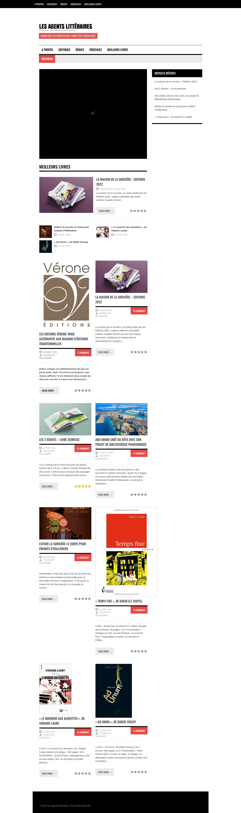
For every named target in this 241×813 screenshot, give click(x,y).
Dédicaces (76, 4)
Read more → (106, 211)
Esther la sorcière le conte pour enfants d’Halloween (62, 546)
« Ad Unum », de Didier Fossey (115, 721)
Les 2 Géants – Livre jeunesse (59, 439)
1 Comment (83, 352)
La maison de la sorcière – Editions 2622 (176, 81)
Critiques (52, 4)
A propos (39, 4)
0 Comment (139, 311)
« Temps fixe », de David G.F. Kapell (119, 601)
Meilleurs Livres (93, 4)
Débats (63, 4)
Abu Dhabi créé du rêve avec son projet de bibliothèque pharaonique (121, 442)
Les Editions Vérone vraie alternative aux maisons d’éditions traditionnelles (63, 339)
